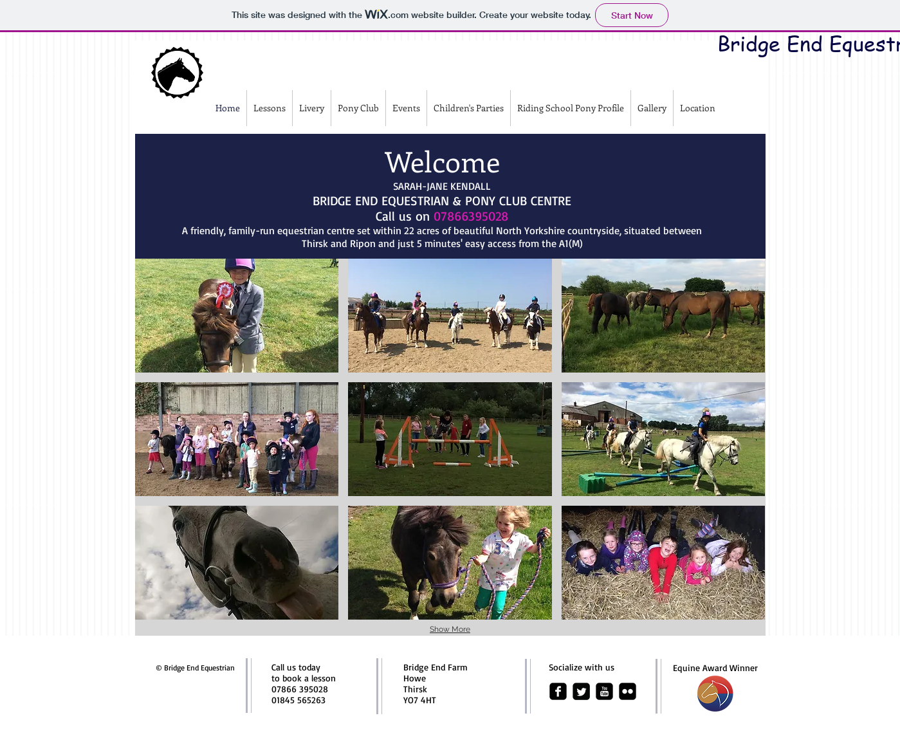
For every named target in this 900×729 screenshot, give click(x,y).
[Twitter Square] (581, 691)
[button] (237, 316)
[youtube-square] (604, 691)
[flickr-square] (627, 691)
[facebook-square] (558, 691)
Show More (450, 629)
